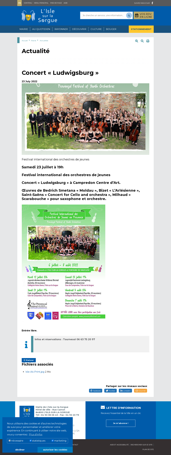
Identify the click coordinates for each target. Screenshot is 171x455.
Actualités (44, 40)
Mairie (24, 29)
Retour (29, 360)
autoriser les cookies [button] (55, 449)
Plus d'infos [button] (35, 434)
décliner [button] (20, 449)
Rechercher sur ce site (141, 445)
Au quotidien (41, 29)
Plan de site (148, 449)
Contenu (28, 3)
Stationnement (141, 29)
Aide (65, 3)
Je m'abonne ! (120, 423)
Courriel (140, 391)
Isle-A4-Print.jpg (35, 371)
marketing (59, 440)
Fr (19, 3)
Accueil (25, 40)
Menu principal (41, 3)
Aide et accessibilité (119, 445)
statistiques (37, 440)
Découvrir (79, 29)
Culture (96, 29)
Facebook (96, 391)
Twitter (110, 391)
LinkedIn (125, 391)
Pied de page (56, 3)
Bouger (111, 29)
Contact (74, 445)
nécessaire (16, 440)
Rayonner (61, 29)
